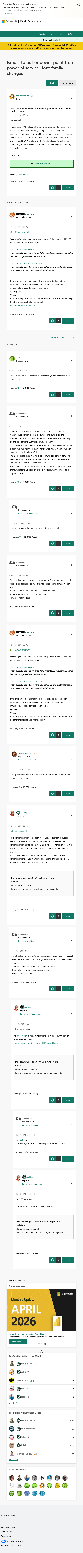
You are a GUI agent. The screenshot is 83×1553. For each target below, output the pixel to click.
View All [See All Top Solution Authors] (13, 1402)
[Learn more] (18, 1341)
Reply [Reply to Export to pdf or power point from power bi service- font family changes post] (67, 187)
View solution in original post (23, 305)
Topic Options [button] (66, 82)
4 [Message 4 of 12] (21, 1094)
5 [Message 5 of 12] (23, 1152)
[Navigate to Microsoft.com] (9, 21)
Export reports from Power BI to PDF (26, 263)
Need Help (22, 174)
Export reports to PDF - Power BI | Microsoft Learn (36, 1042)
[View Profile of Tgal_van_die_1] (22, 357)
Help (61, 34)
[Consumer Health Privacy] (41, 1545)
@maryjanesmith (22, 232)
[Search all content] (60, 39)
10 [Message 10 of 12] (18, 482)
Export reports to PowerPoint (22, 249)
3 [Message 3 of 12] (19, 982)
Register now (66, 47)
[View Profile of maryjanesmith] (22, 95)
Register (42, 34)
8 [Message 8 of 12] (19, 787)
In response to (28, 513)
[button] (52, 83)
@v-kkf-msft (21, 1035)
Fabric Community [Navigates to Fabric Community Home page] (30, 21)
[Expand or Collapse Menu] (4, 28)
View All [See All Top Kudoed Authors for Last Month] (13, 1459)
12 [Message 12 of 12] (18, 388)
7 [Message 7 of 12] (17, 314)
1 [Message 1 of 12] (17, 181)
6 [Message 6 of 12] (23, 1253)
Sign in (52, 34)
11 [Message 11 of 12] (20, 537)
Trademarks (6, 1536)
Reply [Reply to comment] (67, 320)
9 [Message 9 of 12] (17, 606)
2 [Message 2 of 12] (17, 910)
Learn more (8, 13)
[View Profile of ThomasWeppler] (25, 753)
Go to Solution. (45, 163)
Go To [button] (69, 34)
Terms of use (6, 1532)
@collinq (22, 1140)
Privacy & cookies (8, 1527)
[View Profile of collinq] (24, 812)
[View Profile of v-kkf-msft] (29, 213)
